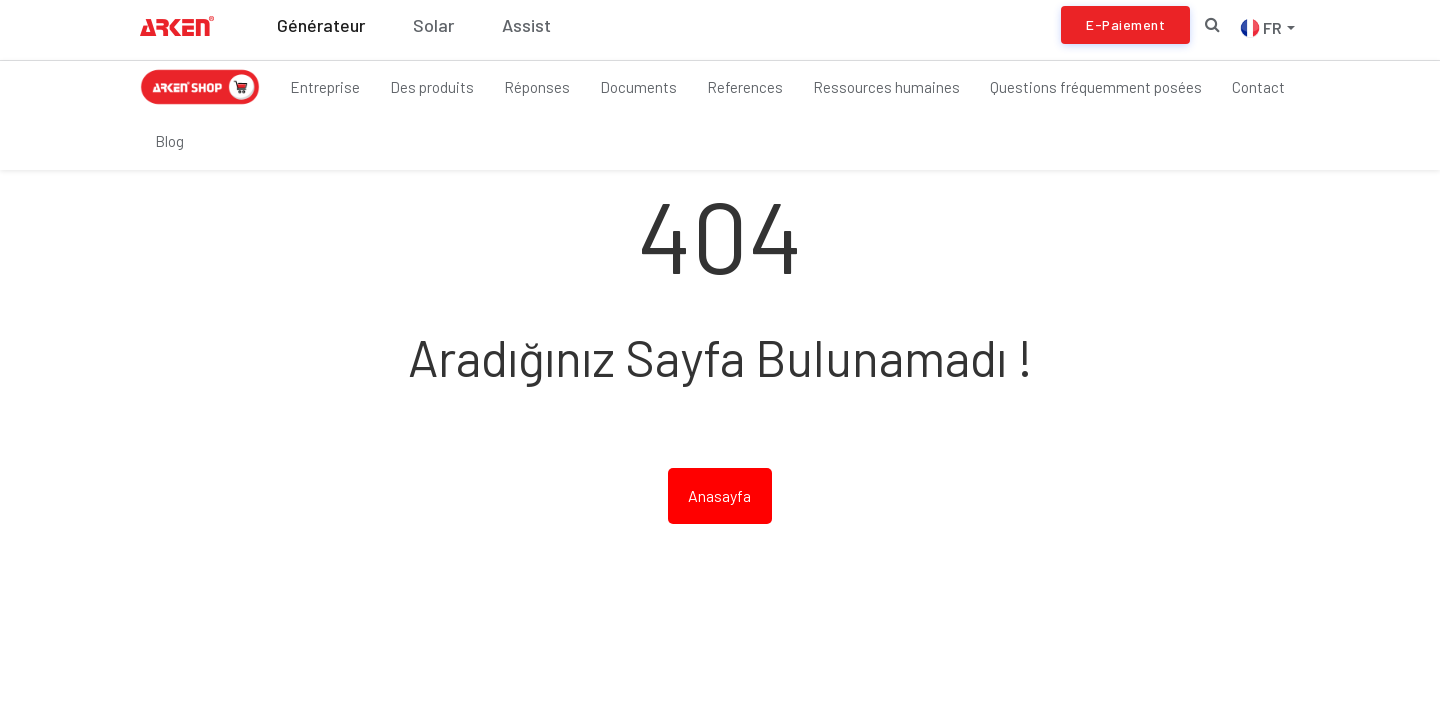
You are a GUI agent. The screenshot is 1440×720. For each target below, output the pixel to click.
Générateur (321, 25)
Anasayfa (719, 495)
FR (1267, 28)
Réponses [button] (537, 87)
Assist (526, 25)
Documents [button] (638, 87)
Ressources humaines (886, 87)
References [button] (745, 87)
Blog (169, 141)
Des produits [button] (432, 87)
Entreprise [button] (325, 87)
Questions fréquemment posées (1096, 87)
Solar (433, 25)
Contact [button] (1258, 87)
